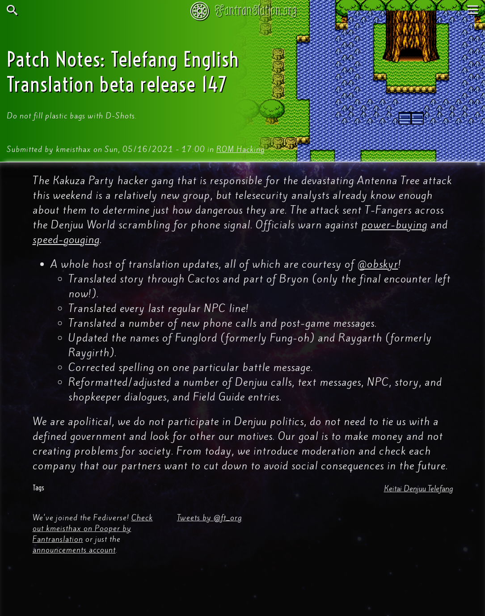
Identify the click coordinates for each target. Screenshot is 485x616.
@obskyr (378, 264)
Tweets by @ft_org (209, 517)
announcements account (74, 549)
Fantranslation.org (255, 10)
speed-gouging (66, 239)
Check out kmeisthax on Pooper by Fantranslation (93, 528)
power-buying (394, 225)
